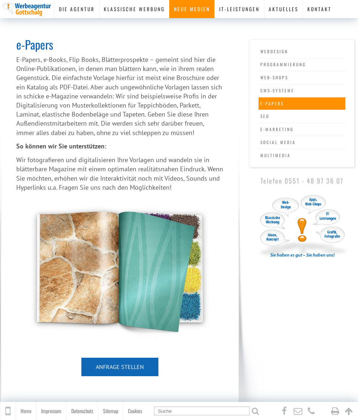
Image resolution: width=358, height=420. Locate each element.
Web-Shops (274, 77)
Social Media (278, 142)
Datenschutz (82, 411)
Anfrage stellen (120, 366)
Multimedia (275, 155)
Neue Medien (192, 9)
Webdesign (274, 51)
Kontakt (319, 9)
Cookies (135, 411)
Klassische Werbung (134, 9)
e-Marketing (277, 129)
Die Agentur (77, 9)
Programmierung (283, 64)
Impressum (51, 411)
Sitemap (110, 411)
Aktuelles (283, 9)
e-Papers (272, 103)
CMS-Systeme (277, 90)
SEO (264, 116)
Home (26, 411)
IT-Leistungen (239, 9)
